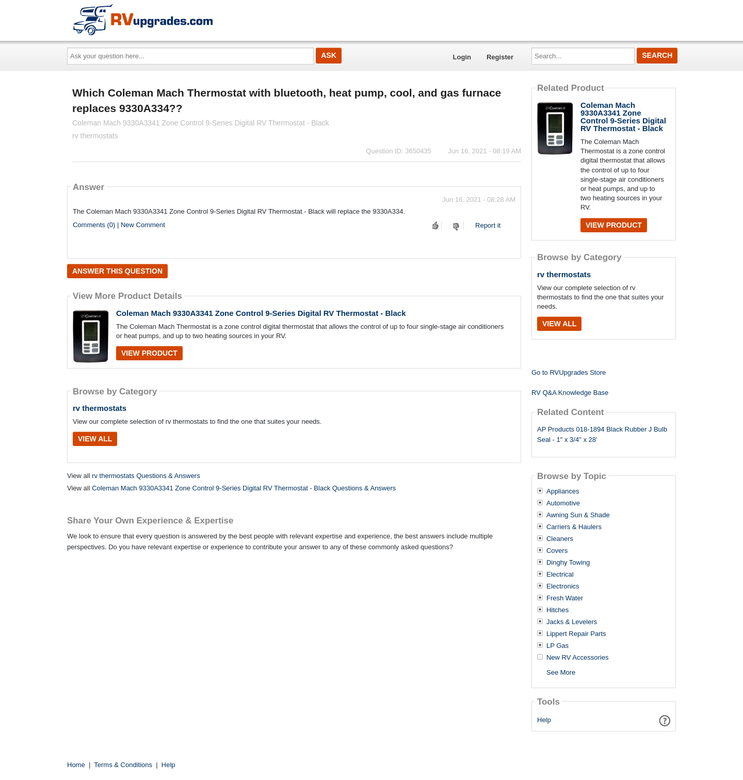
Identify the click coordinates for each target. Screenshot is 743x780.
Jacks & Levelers (571, 622)
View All (95, 439)
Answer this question (117, 271)
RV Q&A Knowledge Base (569, 392)
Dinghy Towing (568, 562)
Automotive (563, 503)
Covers (557, 550)
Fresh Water (564, 598)
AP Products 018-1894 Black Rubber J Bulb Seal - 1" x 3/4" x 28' (602, 434)
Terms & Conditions (123, 765)
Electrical (560, 574)
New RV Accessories (577, 657)
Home (76, 765)
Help (544, 720)
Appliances (562, 491)
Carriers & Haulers (574, 527)
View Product (149, 353)
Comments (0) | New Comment (119, 225)
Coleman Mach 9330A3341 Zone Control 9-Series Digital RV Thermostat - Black (261, 313)
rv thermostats (99, 408)
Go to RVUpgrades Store (568, 372)
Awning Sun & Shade (578, 515)
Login (462, 57)
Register (500, 57)
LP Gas (557, 645)
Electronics (562, 586)
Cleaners (559, 539)
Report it (487, 225)
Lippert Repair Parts (576, 634)
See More (560, 672)
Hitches (557, 610)
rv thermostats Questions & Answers (146, 476)
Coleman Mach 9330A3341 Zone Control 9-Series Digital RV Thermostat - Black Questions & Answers (244, 488)
